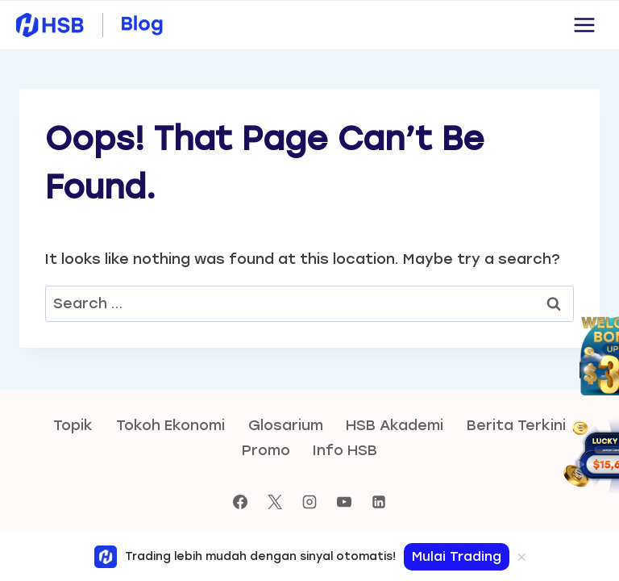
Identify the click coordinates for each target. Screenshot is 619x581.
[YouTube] (344, 501)
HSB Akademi (394, 425)
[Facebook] (240, 501)
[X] (274, 501)
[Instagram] (309, 501)
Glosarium (285, 425)
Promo (266, 450)
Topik (73, 425)
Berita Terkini (516, 425)
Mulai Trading (456, 556)
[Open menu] (584, 24)
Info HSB (345, 450)
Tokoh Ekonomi (170, 425)
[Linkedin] (378, 501)
